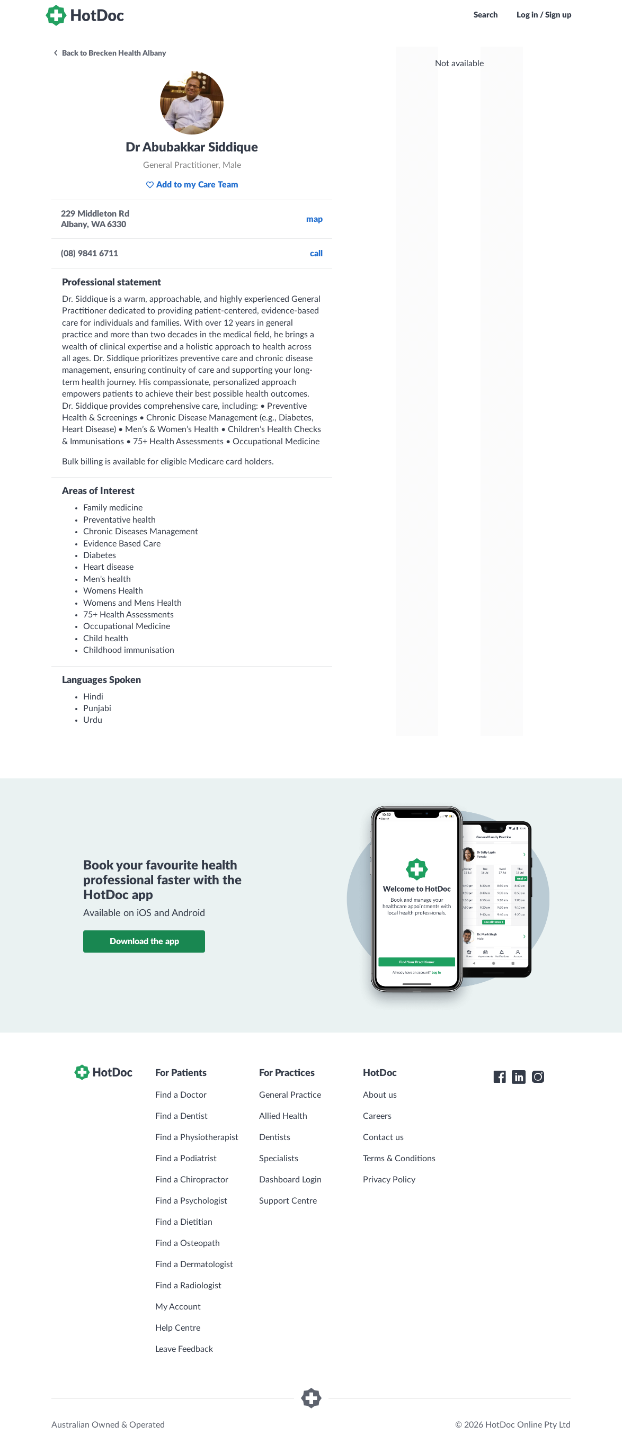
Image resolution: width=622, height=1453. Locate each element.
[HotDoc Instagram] (537, 1077)
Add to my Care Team (192, 185)
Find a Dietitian (183, 1222)
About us (380, 1095)
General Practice (290, 1095)
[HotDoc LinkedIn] (518, 1077)
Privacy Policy (389, 1180)
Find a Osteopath (187, 1243)
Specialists (278, 1158)
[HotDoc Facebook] (499, 1077)
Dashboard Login (290, 1180)
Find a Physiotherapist (196, 1137)
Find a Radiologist (188, 1285)
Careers (377, 1116)
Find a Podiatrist (186, 1158)
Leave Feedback (184, 1349)
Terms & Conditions (399, 1158)
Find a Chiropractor (191, 1180)
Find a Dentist (181, 1116)
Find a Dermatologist (194, 1264)
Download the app (144, 941)
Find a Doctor (181, 1095)
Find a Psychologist (191, 1201)
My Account (178, 1307)
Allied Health (283, 1116)
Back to (109, 53)
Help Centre (177, 1328)
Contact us (383, 1137)
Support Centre (288, 1201)
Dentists (274, 1137)
